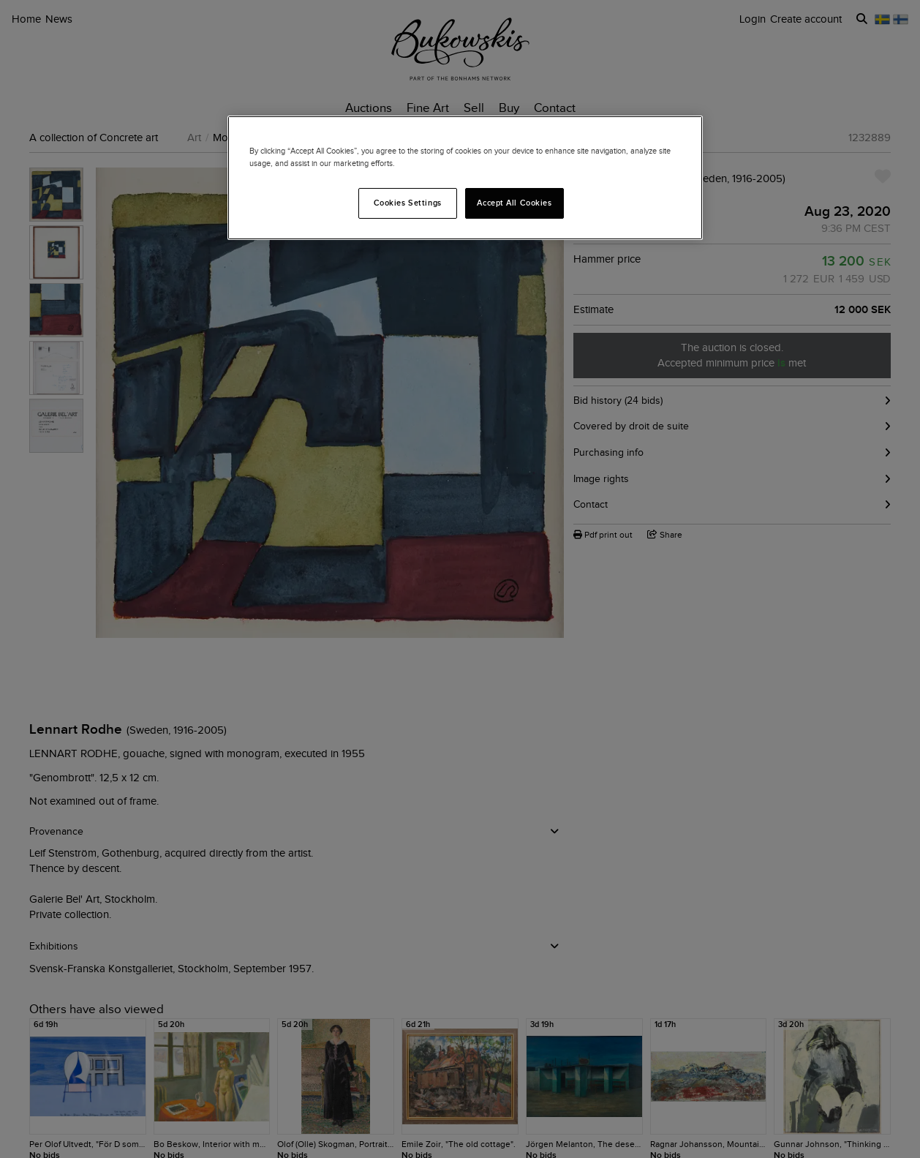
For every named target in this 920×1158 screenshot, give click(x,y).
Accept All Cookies (514, 202)
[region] (465, 178)
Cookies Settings (408, 202)
